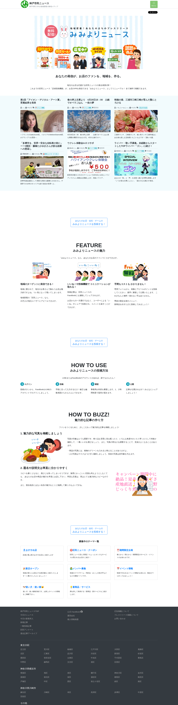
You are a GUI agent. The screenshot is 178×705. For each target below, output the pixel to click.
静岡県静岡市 (96, 670)
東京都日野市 (26, 631)
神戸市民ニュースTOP (29, 523)
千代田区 (118, 569)
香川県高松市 (143, 683)
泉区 (69, 584)
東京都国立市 (119, 619)
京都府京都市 (96, 674)
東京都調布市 (143, 623)
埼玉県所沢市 (26, 644)
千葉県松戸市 (49, 640)
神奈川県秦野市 (73, 653)
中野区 (23, 573)
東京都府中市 (49, 631)
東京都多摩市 (119, 623)
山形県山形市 (96, 661)
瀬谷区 (93, 588)
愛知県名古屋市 (120, 666)
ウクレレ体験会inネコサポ (80, 143)
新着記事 (24, 534)
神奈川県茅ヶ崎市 (51, 653)
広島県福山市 (49, 683)
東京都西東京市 (26, 627)
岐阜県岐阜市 (143, 666)
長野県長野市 (72, 670)
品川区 (70, 565)
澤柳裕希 (25, 154)
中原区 (140, 604)
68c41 (71, 148)
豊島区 (140, 569)
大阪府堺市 (48, 678)
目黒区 (117, 573)
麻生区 (23, 604)
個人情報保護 (72, 531)
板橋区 (70, 561)
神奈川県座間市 (144, 649)
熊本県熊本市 (119, 687)
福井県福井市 (119, 661)
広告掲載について (121, 523)
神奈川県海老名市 (51, 649)
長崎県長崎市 (26, 691)
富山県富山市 (49, 666)
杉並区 (140, 565)
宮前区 (23, 608)
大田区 (117, 561)
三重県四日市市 (50, 670)
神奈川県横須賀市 (74, 657)
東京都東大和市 (144, 627)
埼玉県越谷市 (119, 640)
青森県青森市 (26, 661)
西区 (69, 593)
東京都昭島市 (26, 619)
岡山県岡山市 (72, 683)
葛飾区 (140, 561)
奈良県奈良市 (119, 674)
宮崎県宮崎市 (143, 687)
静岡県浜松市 (143, 670)
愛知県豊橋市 (96, 666)
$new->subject (26, 112)
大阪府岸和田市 (26, 678)
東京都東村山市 (120, 627)
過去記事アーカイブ (28, 545)
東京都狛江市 (72, 623)
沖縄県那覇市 (72, 691)
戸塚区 (23, 593)
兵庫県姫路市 (72, 674)
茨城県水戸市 (96, 644)
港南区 (23, 588)
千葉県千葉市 (119, 636)
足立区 (23, 561)
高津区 (93, 604)
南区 (140, 593)
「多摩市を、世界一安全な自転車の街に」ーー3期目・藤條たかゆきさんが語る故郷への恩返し (41, 146)
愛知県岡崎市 (72, 666)
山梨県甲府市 (26, 674)
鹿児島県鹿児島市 (98, 687)
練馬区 (46, 573)
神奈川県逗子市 (26, 653)
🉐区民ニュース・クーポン (50, 154)
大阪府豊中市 (72, 678)
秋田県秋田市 (143, 657)
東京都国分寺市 (26, 623)
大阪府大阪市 (143, 674)
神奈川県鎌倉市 (97, 649)
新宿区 (117, 565)
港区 (93, 573)
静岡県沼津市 (119, 670)
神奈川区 (118, 584)
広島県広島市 (26, 683)
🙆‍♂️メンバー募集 (92, 148)
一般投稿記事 (26, 537)
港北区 (46, 588)
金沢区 (140, 584)
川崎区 (46, 604)
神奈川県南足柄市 (27, 657)
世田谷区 (47, 569)
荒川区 (46, 561)
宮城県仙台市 (72, 661)
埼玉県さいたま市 (145, 640)
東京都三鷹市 (119, 631)
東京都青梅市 (72, 619)
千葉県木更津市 (97, 636)
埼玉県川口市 (72, 640)
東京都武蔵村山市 (27, 636)
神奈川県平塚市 (97, 653)
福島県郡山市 (49, 661)
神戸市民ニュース (39, 3)
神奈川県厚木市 (120, 644)
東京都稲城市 (49, 619)
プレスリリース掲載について (126, 526)
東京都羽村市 (72, 627)
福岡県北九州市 (50, 687)
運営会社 (71, 527)
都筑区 (117, 588)
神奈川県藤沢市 (120, 653)
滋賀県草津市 (119, 678)
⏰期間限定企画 (125, 461)
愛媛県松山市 (119, 683)
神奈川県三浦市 (144, 653)
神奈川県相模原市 (121, 649)
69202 (118, 151)
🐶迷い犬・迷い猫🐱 (33, 498)
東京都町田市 (96, 631)
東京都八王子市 (50, 627)
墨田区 (23, 569)
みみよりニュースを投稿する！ (89, 204)
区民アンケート (26, 541)
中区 (46, 593)
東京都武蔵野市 (144, 631)
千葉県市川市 (49, 636)
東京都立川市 (96, 623)
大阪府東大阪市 (97, 678)
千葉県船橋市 (26, 640)
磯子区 (93, 584)
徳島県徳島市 (26, 687)
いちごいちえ (121, 108)
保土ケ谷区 (95, 593)
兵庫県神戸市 (49, 674)
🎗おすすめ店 (143, 107)
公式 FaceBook (75, 523)
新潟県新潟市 (26, 666)
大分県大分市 (49, 691)
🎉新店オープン (31, 480)
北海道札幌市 (96, 657)
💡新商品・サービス (80, 498)
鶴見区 (140, 588)
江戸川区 (94, 561)
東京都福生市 (72, 631)
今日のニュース (26, 526)
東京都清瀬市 (96, 619)
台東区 (70, 569)
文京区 (70, 573)
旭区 (46, 584)
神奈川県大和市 (50, 657)
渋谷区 (93, 565)
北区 (22, 565)
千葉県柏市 (72, 636)
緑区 (116, 593)
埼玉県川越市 (96, 640)
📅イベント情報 (39, 107)
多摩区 (117, 604)
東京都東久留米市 (98, 627)
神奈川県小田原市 (74, 649)
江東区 (46, 565)
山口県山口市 (96, 683)
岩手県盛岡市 (119, 657)
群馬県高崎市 (72, 644)
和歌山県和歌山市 (145, 678)
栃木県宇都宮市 (50, 644)
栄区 (69, 588)
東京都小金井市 (144, 619)
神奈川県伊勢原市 (27, 649)
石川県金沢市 (143, 661)
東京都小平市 (49, 623)
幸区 (69, 604)
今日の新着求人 (26, 530)
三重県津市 (25, 670)
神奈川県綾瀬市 (144, 644)
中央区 (93, 569)
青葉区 (23, 584)
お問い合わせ (119, 530)
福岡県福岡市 (72, 687)
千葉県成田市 (143, 636)
